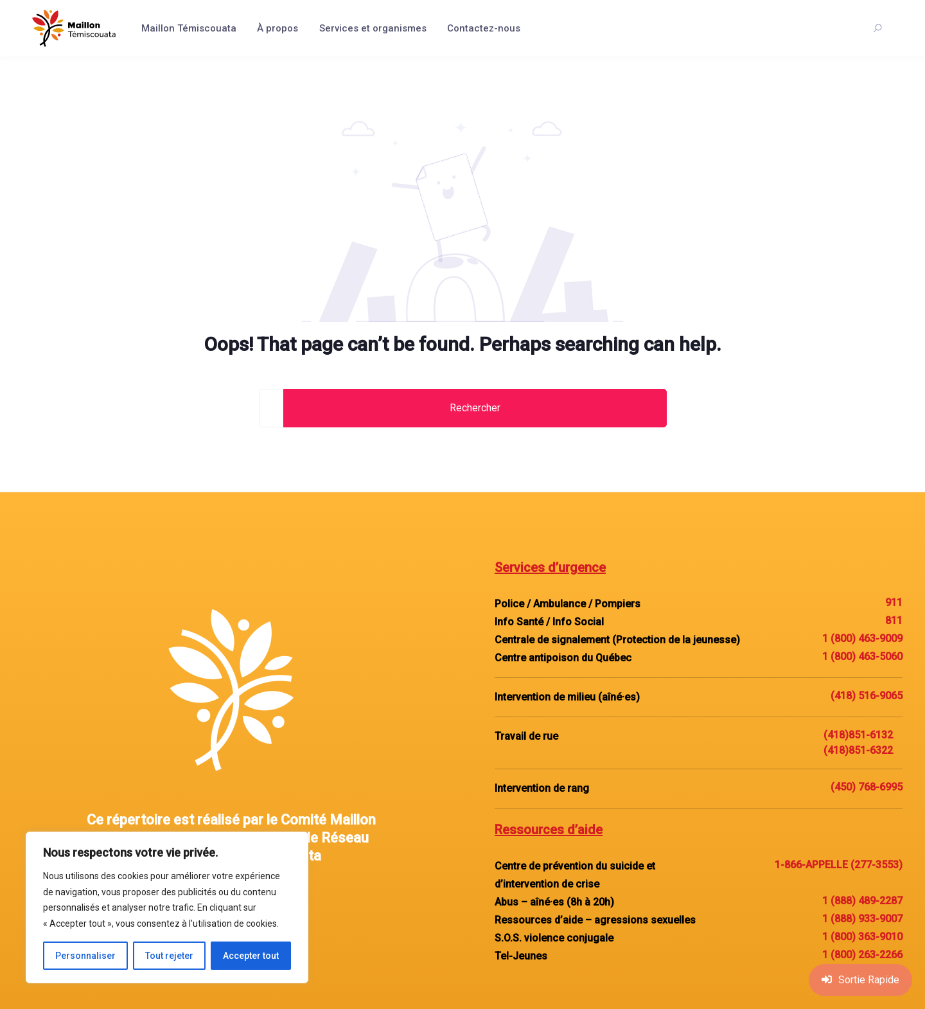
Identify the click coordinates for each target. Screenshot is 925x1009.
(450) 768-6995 (867, 787)
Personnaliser (85, 956)
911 (894, 602)
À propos (277, 28)
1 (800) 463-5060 (862, 656)
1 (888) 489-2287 (862, 901)
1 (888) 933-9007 (862, 919)
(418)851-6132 (858, 735)
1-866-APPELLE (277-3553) (839, 865)
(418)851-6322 (858, 750)
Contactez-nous (483, 28)
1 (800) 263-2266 (862, 955)
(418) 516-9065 (867, 696)
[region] (167, 907)
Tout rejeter (169, 956)
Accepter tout (251, 956)
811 (894, 620)
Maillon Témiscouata (188, 28)
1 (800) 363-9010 (862, 937)
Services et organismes (373, 28)
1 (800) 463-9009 (862, 638)
